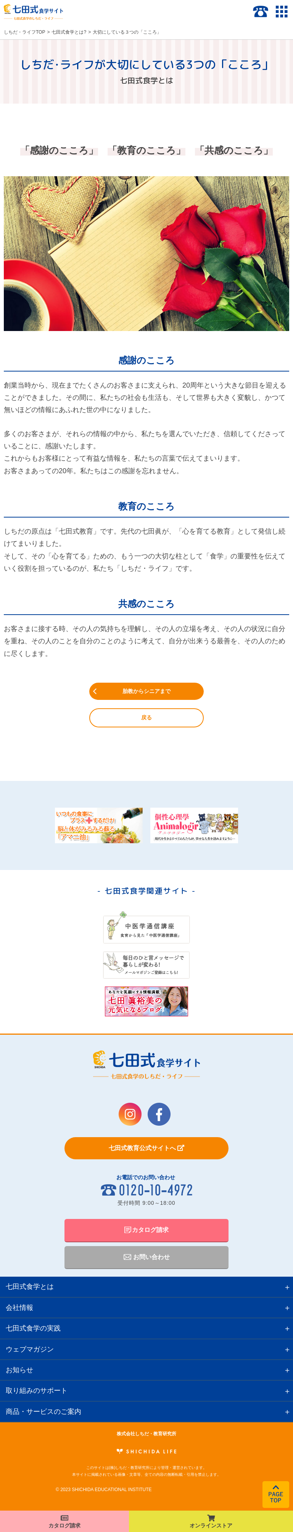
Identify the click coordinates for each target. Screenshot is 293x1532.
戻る (146, 717)
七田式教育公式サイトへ (146, 1148)
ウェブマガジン (30, 1349)
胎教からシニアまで (146, 691)
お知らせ (19, 1370)
